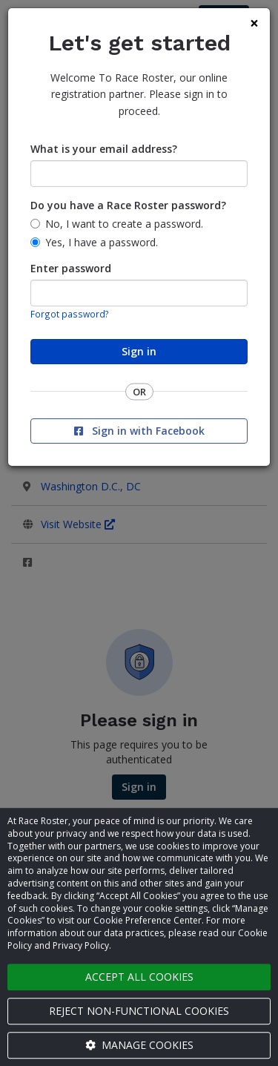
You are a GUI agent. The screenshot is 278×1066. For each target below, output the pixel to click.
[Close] (254, 23)
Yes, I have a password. (101, 242)
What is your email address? (103, 149)
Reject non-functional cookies (139, 1011)
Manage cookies (139, 1045)
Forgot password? (69, 314)
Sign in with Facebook (139, 431)
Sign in (139, 351)
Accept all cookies (139, 977)
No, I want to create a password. (124, 224)
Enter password (70, 268)
